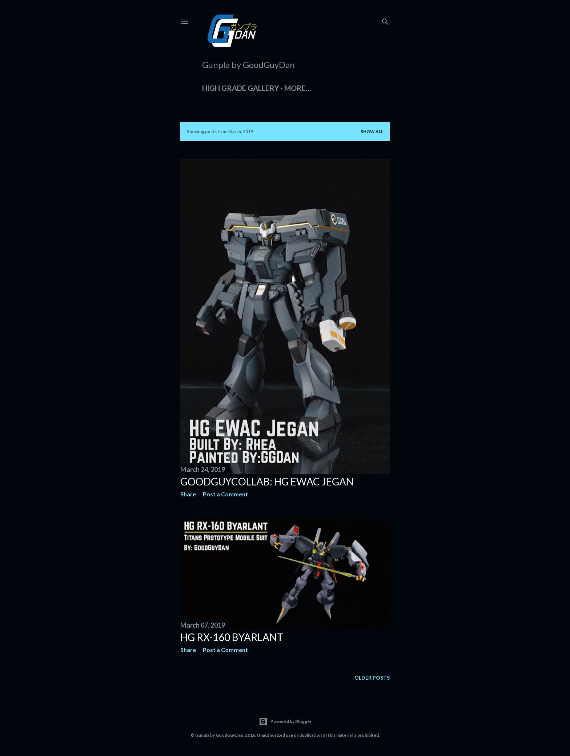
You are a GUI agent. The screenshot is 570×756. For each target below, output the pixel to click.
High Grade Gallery (240, 88)
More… (297, 88)
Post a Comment (225, 494)
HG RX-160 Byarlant (232, 637)
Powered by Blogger (285, 721)
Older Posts (372, 678)
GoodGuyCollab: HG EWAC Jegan (267, 481)
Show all (372, 131)
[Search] (385, 20)
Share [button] (188, 494)
